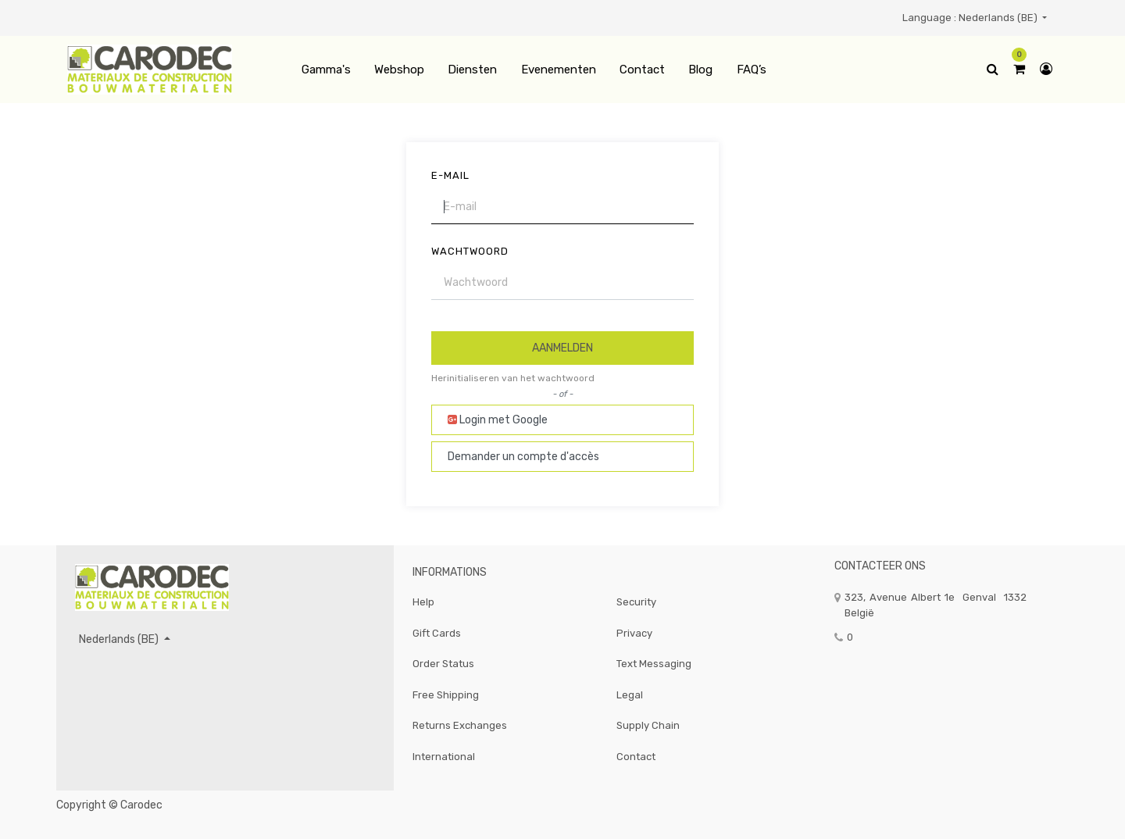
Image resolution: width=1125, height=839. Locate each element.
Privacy (634, 633)
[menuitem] (325, 70)
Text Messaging (653, 663)
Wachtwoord (470, 251)
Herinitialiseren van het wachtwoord (513, 378)
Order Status (443, 663)
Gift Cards (436, 633)
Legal (629, 695)
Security (636, 602)
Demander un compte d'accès (523, 456)
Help (423, 602)
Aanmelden (562, 348)
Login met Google (498, 420)
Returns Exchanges (459, 725)
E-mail (450, 175)
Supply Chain (648, 725)
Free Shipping (445, 695)
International (443, 756)
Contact (635, 756)
